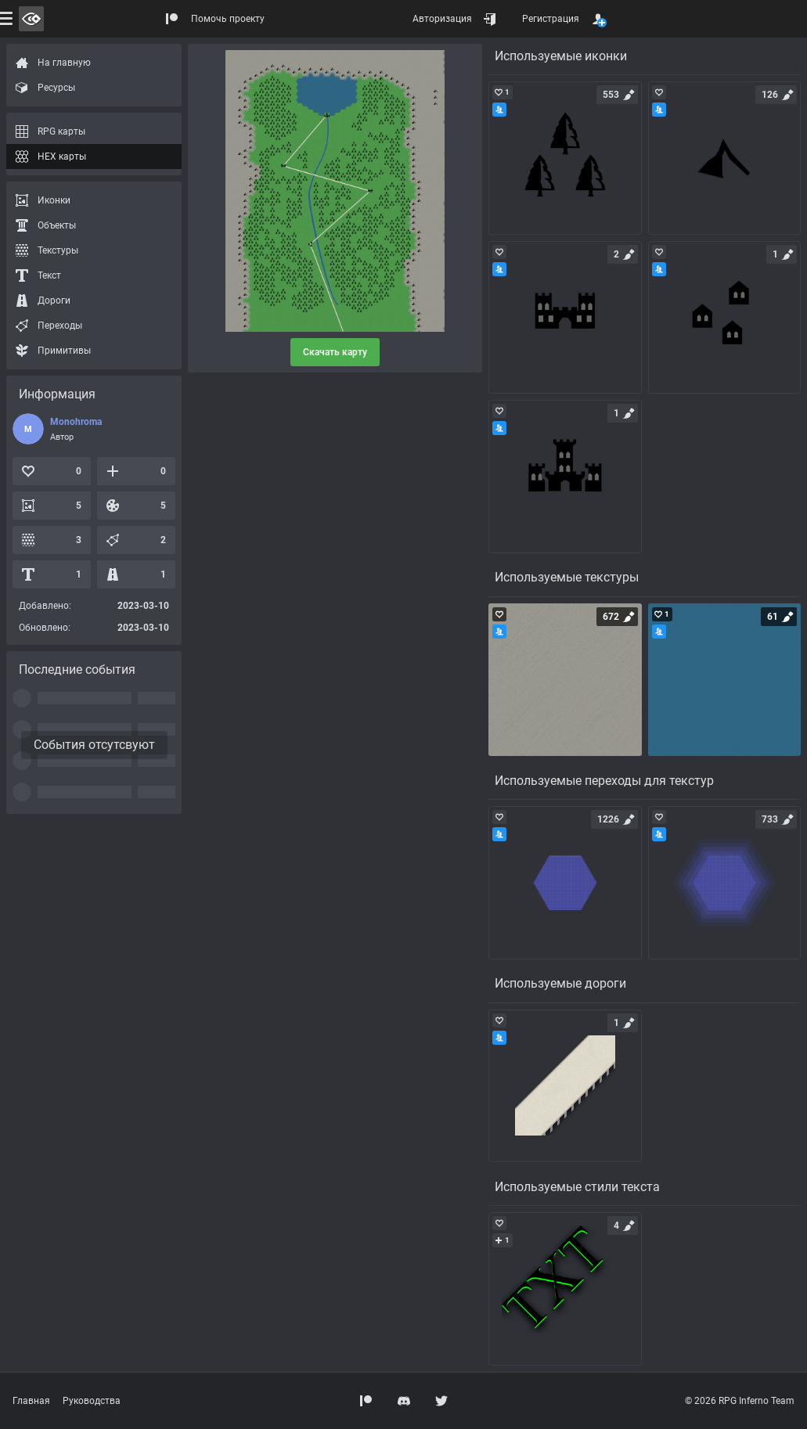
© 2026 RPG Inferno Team (739, 1401)
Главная (31, 1401)
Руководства (92, 1401)
